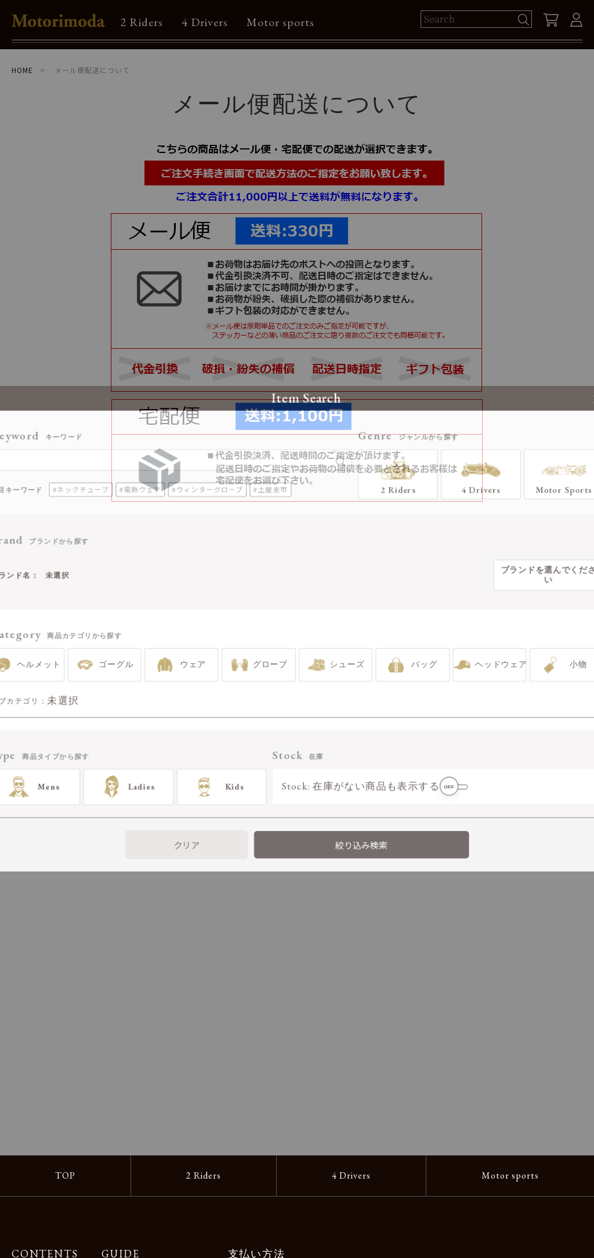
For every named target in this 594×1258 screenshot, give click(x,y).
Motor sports (280, 22)
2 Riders (141, 22)
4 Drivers (205, 22)
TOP (65, 1175)
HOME (22, 70)
